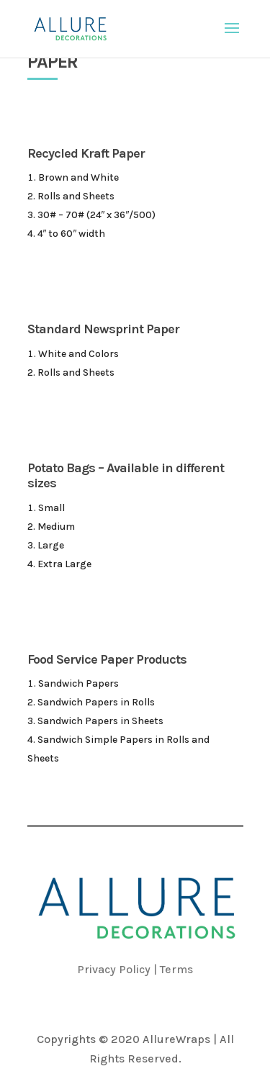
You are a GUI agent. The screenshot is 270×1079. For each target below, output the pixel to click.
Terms (176, 969)
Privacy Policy (113, 969)
